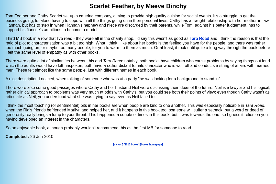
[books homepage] (151, 144)
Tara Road (199, 38)
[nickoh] (118, 144)
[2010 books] (131, 144)
